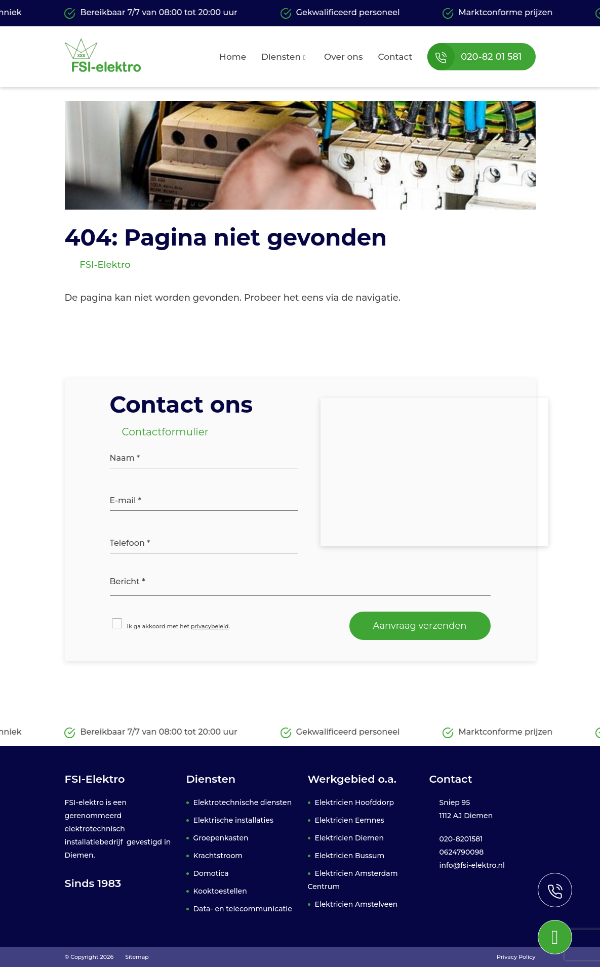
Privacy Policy (516, 956)
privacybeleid (210, 626)
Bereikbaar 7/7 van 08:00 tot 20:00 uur (151, 13)
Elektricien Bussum (350, 855)
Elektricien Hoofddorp (354, 802)
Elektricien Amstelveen (356, 904)
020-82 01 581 (474, 56)
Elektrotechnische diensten (242, 802)
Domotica (211, 873)
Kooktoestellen (220, 891)
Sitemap (137, 956)
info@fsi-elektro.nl (472, 865)
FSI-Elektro (104, 264)
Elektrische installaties (233, 820)
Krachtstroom (218, 855)
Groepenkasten (221, 837)
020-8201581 (461, 838)
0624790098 (461, 852)
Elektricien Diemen (349, 837)
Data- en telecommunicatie (242, 908)
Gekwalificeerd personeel (340, 13)
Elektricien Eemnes (349, 820)
